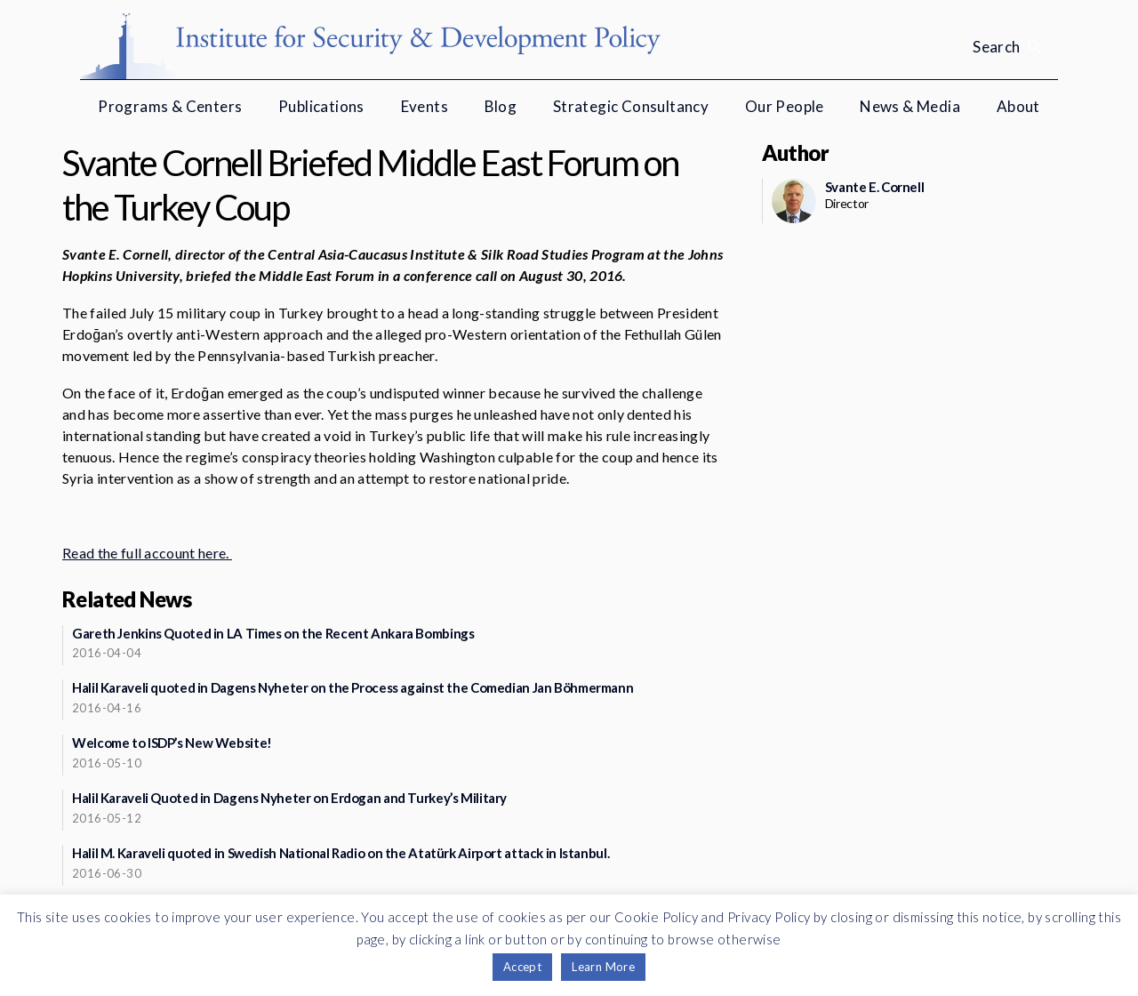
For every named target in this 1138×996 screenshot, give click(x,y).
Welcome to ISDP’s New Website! (172, 743)
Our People (784, 106)
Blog (501, 106)
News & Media (910, 106)
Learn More (603, 967)
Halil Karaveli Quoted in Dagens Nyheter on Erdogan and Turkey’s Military (289, 798)
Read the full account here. (147, 552)
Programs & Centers (170, 106)
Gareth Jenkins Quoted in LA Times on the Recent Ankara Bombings (273, 633)
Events (424, 106)
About (1018, 106)
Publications (321, 106)
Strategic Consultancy (631, 106)
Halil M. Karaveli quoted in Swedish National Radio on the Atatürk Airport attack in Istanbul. (340, 853)
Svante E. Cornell (875, 187)
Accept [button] (522, 967)
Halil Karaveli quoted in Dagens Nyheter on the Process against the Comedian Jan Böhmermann (352, 687)
